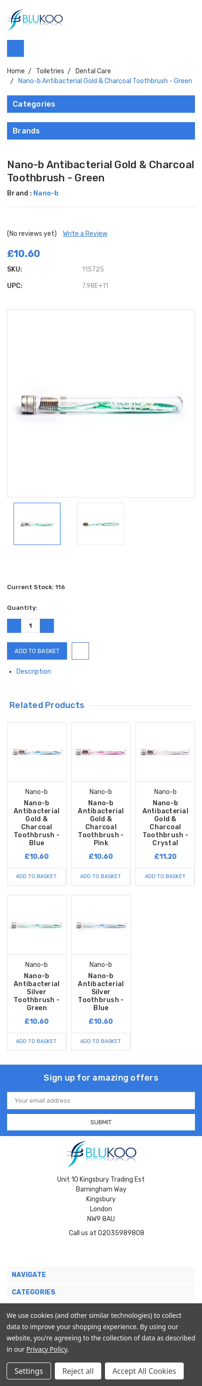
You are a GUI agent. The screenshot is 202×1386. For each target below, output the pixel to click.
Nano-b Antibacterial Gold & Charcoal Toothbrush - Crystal (165, 823)
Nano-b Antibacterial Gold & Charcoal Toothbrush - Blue (37, 823)
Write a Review (85, 234)
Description (37, 672)
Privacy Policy (46, 1349)
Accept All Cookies (144, 1371)
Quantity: (22, 607)
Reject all (78, 1371)
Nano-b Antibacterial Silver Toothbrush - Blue (101, 992)
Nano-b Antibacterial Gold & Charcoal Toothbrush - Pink (101, 823)
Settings (29, 1371)
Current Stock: (36, 587)
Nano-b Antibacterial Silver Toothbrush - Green (37, 992)
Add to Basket (36, 876)
